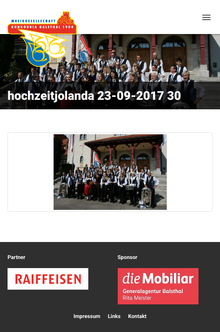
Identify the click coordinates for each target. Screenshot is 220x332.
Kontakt (137, 316)
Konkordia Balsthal (42, 39)
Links (114, 316)
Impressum (87, 316)
